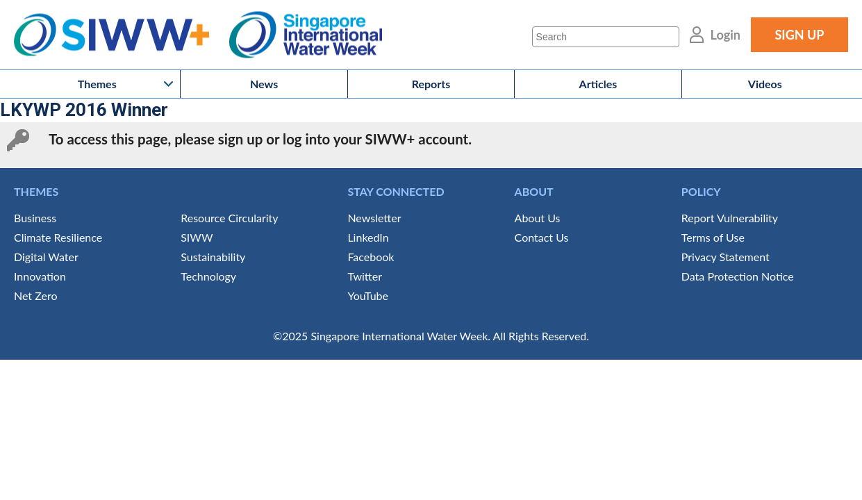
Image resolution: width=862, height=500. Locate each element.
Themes (97, 83)
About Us (538, 217)
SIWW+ (118, 35)
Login (725, 34)
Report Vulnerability (729, 217)
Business (35, 217)
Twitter (364, 276)
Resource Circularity (229, 217)
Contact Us (542, 237)
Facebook (370, 256)
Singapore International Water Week (305, 35)
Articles (598, 83)
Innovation (40, 276)
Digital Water (46, 256)
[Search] (605, 36)
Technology (208, 276)
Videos (765, 83)
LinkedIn (367, 237)
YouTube (367, 295)
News (264, 83)
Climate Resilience (58, 237)
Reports (431, 83)
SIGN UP (799, 34)
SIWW (197, 237)
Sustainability (213, 256)
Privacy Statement (725, 256)
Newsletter (374, 217)
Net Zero (35, 295)
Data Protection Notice (737, 276)
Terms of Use (713, 237)
